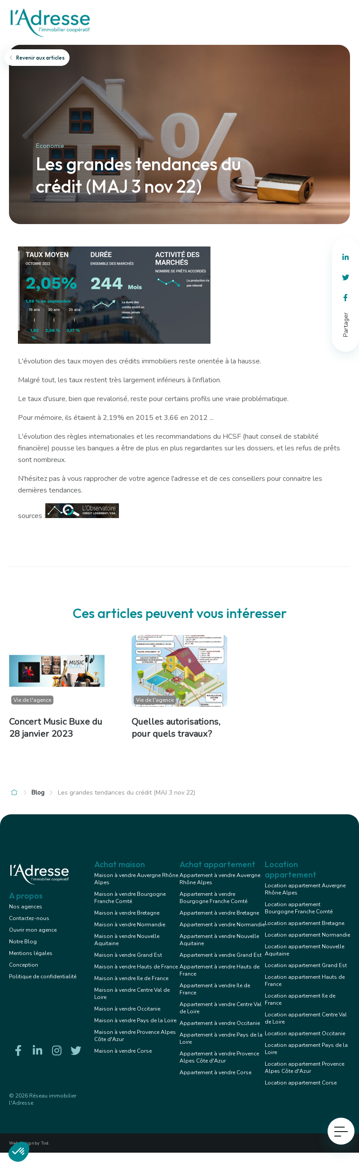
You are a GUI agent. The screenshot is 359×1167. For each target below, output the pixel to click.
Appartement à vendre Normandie (222, 924)
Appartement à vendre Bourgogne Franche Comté (213, 897)
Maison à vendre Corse (123, 1051)
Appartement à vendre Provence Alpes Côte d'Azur (219, 1057)
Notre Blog (23, 941)
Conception (23, 964)
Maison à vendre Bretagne (126, 912)
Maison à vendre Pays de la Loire (135, 1020)
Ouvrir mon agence (33, 930)
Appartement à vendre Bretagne (219, 912)
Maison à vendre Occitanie (127, 1008)
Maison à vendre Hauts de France (136, 966)
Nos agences (25, 906)
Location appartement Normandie (307, 934)
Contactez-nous (29, 918)
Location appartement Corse (301, 1082)
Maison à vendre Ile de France (131, 978)
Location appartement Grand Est (306, 965)
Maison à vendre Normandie (129, 924)
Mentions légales (31, 953)
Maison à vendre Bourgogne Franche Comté (130, 897)
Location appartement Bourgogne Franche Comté (299, 908)
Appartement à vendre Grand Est (221, 955)
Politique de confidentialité (42, 976)
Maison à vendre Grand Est (128, 955)
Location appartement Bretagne (304, 923)
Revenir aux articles (37, 57)
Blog (37, 792)
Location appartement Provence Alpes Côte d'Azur (304, 1067)
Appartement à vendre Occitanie (220, 1023)
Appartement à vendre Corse (215, 1072)
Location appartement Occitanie (305, 1033)
